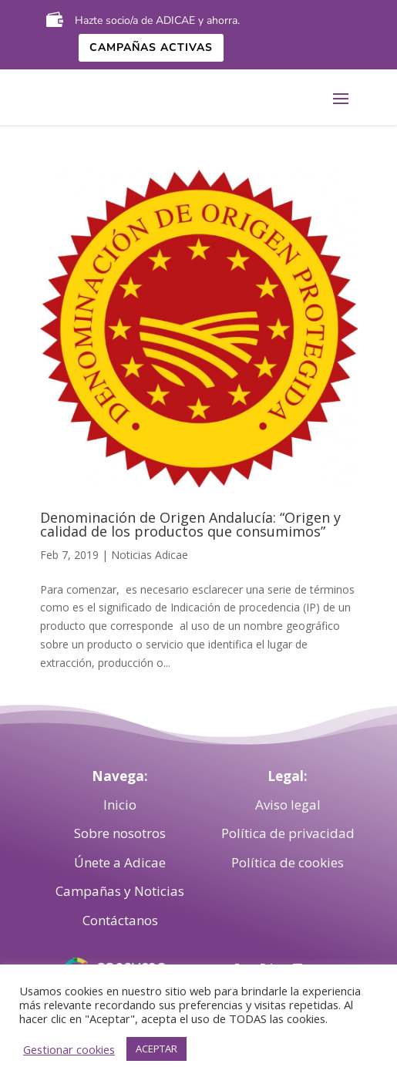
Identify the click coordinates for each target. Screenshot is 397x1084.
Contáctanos (120, 920)
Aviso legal (288, 804)
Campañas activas (151, 47)
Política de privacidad (288, 833)
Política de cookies (287, 862)
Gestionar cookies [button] (69, 1049)
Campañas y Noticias (120, 891)
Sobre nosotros (120, 833)
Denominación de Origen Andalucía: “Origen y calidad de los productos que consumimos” (190, 524)
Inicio (119, 804)
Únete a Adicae (120, 862)
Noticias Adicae (149, 554)
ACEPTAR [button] (156, 1048)
